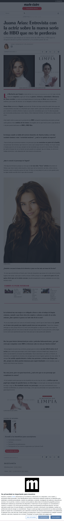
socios (13, 496)
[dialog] (32, 498)
